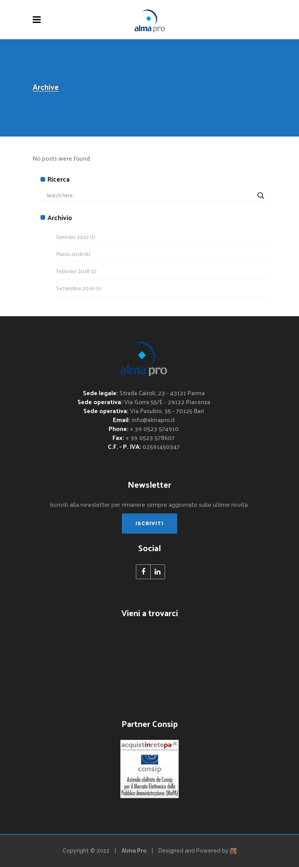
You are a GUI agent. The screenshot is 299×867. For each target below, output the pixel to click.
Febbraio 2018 (73, 271)
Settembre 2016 (75, 288)
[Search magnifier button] (260, 195)
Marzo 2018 (69, 254)
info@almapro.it (153, 419)
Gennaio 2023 (72, 237)
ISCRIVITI (149, 523)
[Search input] (149, 195)
